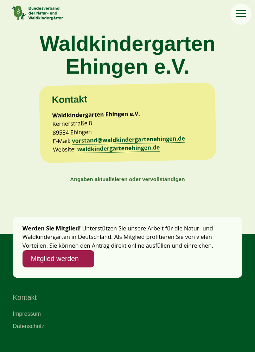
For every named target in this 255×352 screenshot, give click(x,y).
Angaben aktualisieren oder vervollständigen (127, 179)
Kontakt (25, 297)
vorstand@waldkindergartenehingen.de (128, 140)
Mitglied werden (55, 259)
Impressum (27, 313)
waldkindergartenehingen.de (118, 148)
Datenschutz (28, 326)
